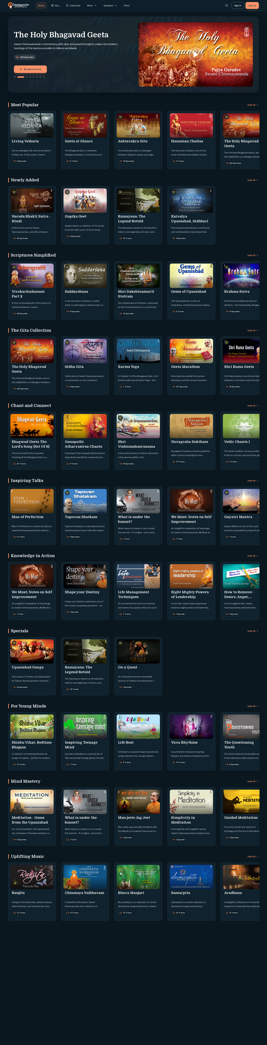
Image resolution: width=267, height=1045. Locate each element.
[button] (195, 54)
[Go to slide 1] (15, 77)
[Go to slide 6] (37, 77)
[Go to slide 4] (30, 77)
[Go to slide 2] (20, 77)
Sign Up (252, 5)
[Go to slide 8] (44, 77)
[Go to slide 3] (27, 77)
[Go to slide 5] (33, 77)
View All (253, 104)
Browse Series (30, 69)
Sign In (237, 5)
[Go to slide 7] (40, 77)
